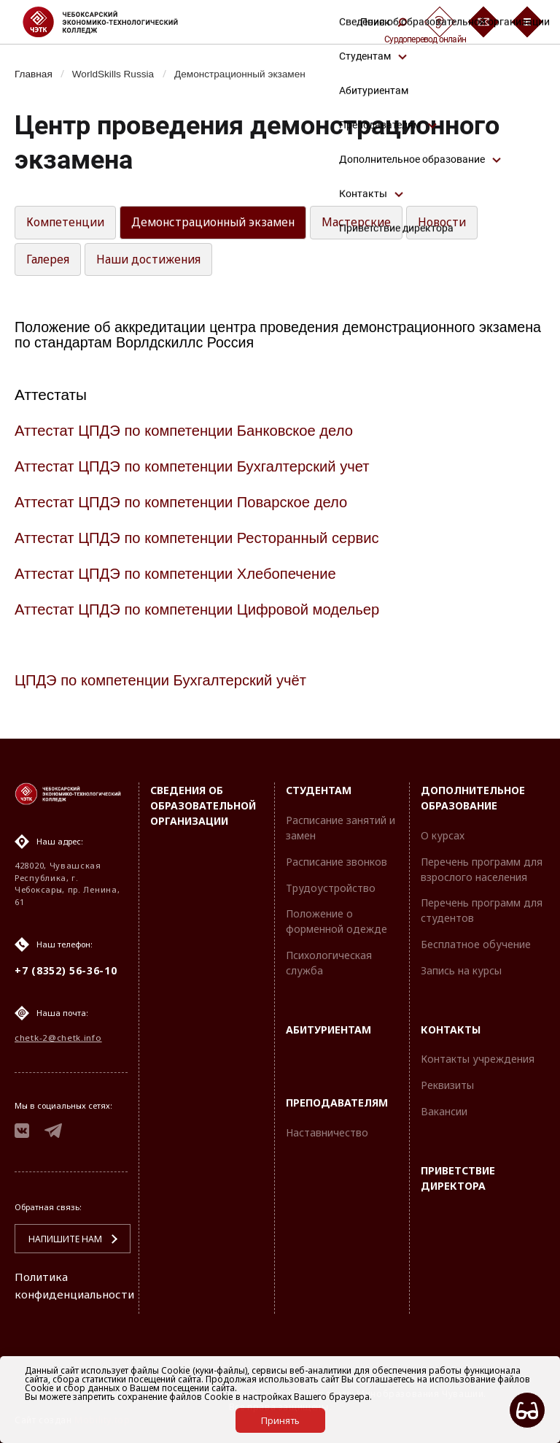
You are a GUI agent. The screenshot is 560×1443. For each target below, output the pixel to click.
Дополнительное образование (473, 793)
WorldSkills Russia (117, 74)
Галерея (48, 261)
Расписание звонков (336, 857)
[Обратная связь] (483, 22)
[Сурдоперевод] (439, 22)
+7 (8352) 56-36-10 (66, 967)
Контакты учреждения (477, 1054)
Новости (458, 223)
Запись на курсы (461, 966)
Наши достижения (151, 261)
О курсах (442, 831)
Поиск (383, 22)
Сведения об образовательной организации (203, 801)
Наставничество (327, 1128)
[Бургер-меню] (527, 22)
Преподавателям (337, 1098)
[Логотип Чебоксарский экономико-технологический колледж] (112, 22)
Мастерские (372, 223)
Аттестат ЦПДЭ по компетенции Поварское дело (186, 504)
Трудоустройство (331, 883)
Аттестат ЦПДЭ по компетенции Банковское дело (189, 433)
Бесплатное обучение (476, 940)
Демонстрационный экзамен (251, 74)
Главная (35, 74)
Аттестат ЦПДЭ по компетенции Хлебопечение (180, 576)
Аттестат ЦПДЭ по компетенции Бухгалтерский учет (198, 469)
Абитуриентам (328, 1025)
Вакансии (444, 1107)
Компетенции (68, 223)
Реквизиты (447, 1081)
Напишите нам (59, 1239)
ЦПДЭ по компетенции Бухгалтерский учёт (165, 682)
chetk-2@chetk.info (58, 1034)
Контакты (451, 1025)
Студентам (318, 786)
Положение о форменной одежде (336, 916)
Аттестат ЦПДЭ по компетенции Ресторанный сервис (202, 540)
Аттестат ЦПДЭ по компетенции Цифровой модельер (203, 611)
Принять (280, 1420)
